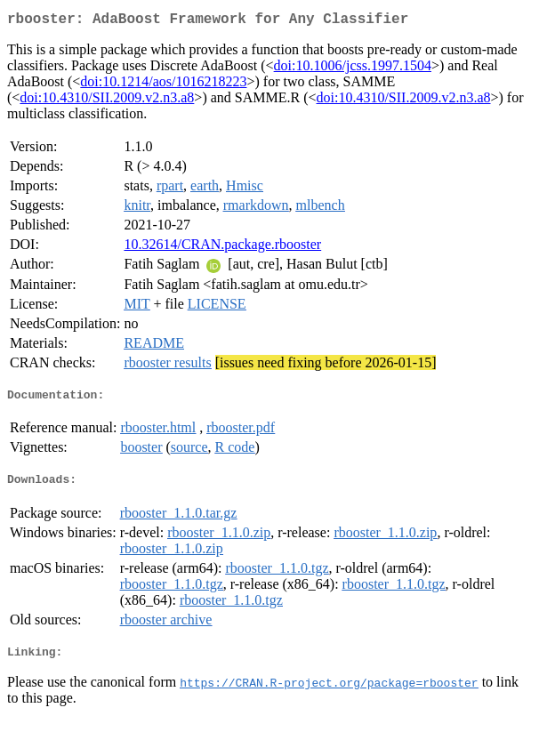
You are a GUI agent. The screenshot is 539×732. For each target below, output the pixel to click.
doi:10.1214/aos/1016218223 (163, 85)
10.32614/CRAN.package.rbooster (222, 247)
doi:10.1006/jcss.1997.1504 (352, 68)
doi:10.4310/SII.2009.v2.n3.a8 (107, 101)
